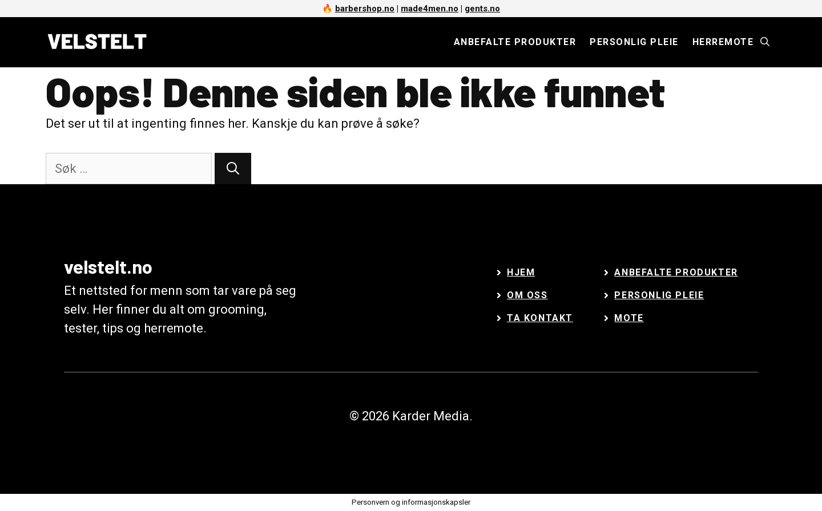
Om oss (527, 295)
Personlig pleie (634, 41)
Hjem (521, 272)
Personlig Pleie (659, 295)
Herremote (723, 41)
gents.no (482, 8)
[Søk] (233, 168)
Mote (628, 318)
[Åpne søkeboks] (765, 42)
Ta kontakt (540, 318)
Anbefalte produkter (515, 41)
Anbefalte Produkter (676, 272)
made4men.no (429, 8)
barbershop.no (364, 8)
